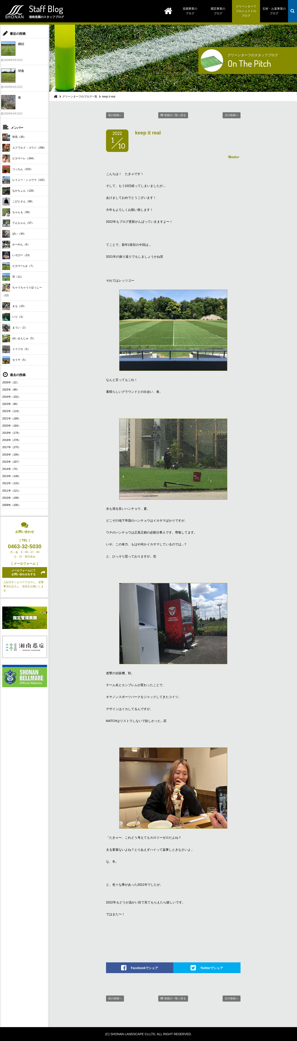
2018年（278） (11, 440)
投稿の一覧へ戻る (175, 115)
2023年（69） (10, 404)
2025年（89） (10, 389)
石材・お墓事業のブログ (274, 11)
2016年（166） (11, 454)
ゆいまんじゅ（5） (18, 338)
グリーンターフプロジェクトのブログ (246, 11)
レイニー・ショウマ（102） (24, 180)
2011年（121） (11, 490)
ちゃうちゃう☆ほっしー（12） (22, 290)
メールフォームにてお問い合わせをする (23, 572)
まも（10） (14, 306)
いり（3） (13, 317)
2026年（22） (10, 382)
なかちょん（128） (19, 191)
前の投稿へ (115, 115)
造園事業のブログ (190, 11)
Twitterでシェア (211, 968)
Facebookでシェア (144, 968)
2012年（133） (11, 483)
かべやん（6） (16, 244)
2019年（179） (11, 432)
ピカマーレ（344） (19, 158)
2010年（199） (11, 497)
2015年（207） (11, 461)
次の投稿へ (231, 115)
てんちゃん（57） (18, 223)
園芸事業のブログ (218, 11)
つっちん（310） (17, 169)
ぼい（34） (14, 234)
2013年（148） (11, 476)
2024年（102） (11, 396)
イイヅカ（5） (16, 349)
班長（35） (14, 137)
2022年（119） (11, 411)
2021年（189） (11, 418)
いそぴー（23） (16, 255)
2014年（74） (10, 469)
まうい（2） (14, 328)
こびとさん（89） (18, 201)
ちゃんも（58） (16, 212)
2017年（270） (11, 447)
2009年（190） (11, 505)
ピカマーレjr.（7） (18, 266)
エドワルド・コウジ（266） (24, 148)
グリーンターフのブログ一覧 (79, 96)
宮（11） (12, 277)
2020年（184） (11, 425)
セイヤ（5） (14, 360)
